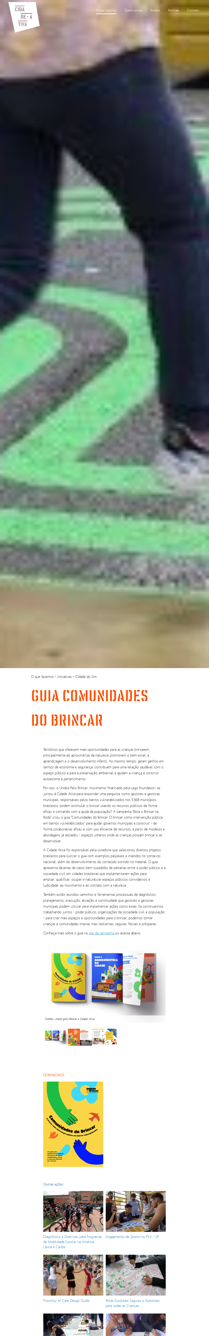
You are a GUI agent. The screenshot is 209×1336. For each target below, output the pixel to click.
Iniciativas (65, 676)
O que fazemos (106, 10)
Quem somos (133, 10)
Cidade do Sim (86, 676)
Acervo (155, 10)
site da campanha (102, 933)
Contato (193, 10)
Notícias (173, 10)
